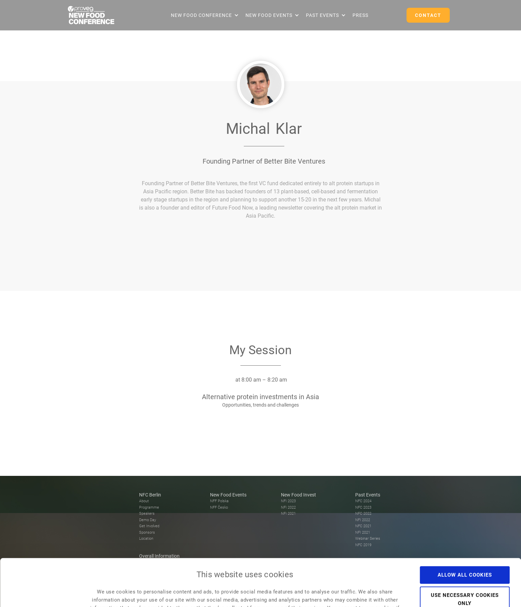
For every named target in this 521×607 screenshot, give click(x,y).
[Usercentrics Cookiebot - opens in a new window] (43, 594)
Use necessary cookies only (465, 555)
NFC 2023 (363, 507)
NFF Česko (219, 507)
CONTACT (428, 15)
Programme (149, 507)
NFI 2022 (288, 507)
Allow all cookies (465, 531)
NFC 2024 (363, 501)
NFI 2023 (288, 501)
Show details (381, 594)
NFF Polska (219, 501)
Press (360, 15)
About (144, 501)
